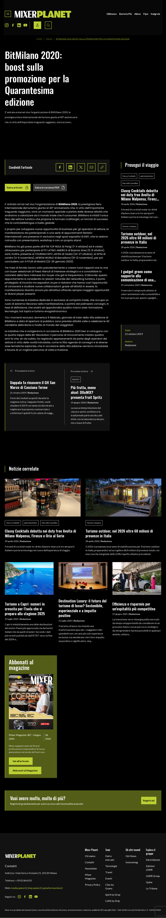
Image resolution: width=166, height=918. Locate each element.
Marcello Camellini (130, 183)
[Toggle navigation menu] (8, 14)
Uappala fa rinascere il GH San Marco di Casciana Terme (32, 385)
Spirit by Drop (112, 894)
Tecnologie (111, 865)
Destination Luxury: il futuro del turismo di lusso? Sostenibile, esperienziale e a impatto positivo (83, 608)
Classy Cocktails (129, 176)
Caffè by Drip (112, 900)
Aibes (137, 13)
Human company (129, 226)
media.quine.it (18, 887)
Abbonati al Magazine (25, 770)
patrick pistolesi (146, 176)
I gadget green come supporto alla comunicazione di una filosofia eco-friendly (137, 275)
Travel (48, 39)
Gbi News (131, 856)
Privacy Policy (92, 884)
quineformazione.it (53, 887)
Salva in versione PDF (50, 187)
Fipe (145, 13)
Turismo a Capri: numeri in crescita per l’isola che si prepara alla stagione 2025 (25, 608)
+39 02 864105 (23, 880)
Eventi (108, 878)
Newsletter (91, 868)
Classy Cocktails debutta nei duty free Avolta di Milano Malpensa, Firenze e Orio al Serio (139, 194)
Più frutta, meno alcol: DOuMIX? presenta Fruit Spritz (86, 392)
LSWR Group (153, 875)
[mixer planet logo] (21, 856)
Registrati (149, 800)
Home (39, 39)
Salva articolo (18, 187)
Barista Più (125, 13)
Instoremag (132, 862)
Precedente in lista (22, 370)
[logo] (43, 13)
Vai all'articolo (21, 761)
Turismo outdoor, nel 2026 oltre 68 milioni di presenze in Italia (138, 238)
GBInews (112, 13)
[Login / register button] (37, 25)
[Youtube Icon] (25, 25)
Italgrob (155, 13)
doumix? (75, 379)
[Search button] (48, 25)
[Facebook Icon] (13, 25)
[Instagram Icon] (7, 25)
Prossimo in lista (82, 371)
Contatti (89, 862)
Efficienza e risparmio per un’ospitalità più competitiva (133, 606)
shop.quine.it (34, 887)
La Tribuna (151, 888)
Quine (149, 882)
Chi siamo (90, 856)
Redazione (33, 392)
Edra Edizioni (153, 859)
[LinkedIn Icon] (19, 25)
